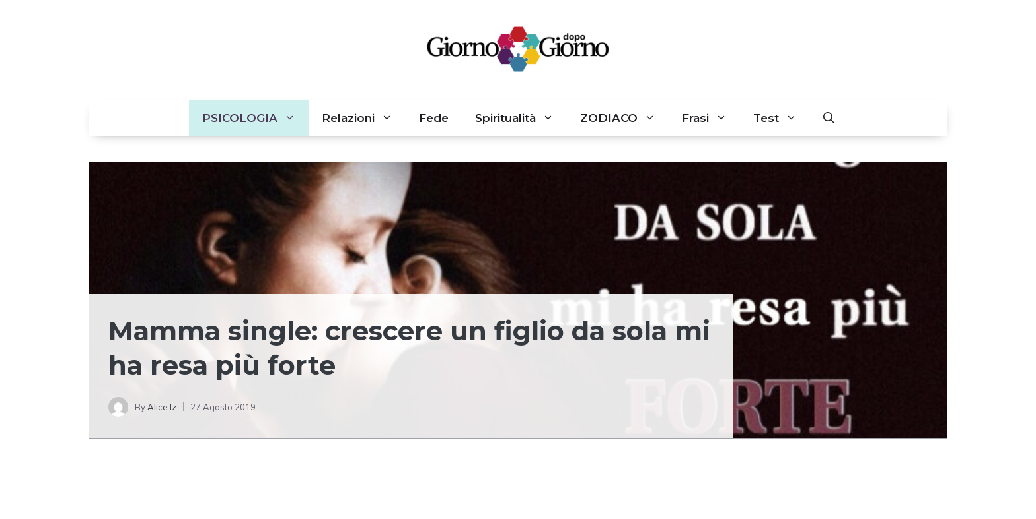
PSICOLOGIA (255, 118)
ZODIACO (624, 118)
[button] (829, 118)
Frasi (711, 118)
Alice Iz (161, 407)
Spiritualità (521, 118)
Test (781, 118)
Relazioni (364, 118)
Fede (434, 118)
